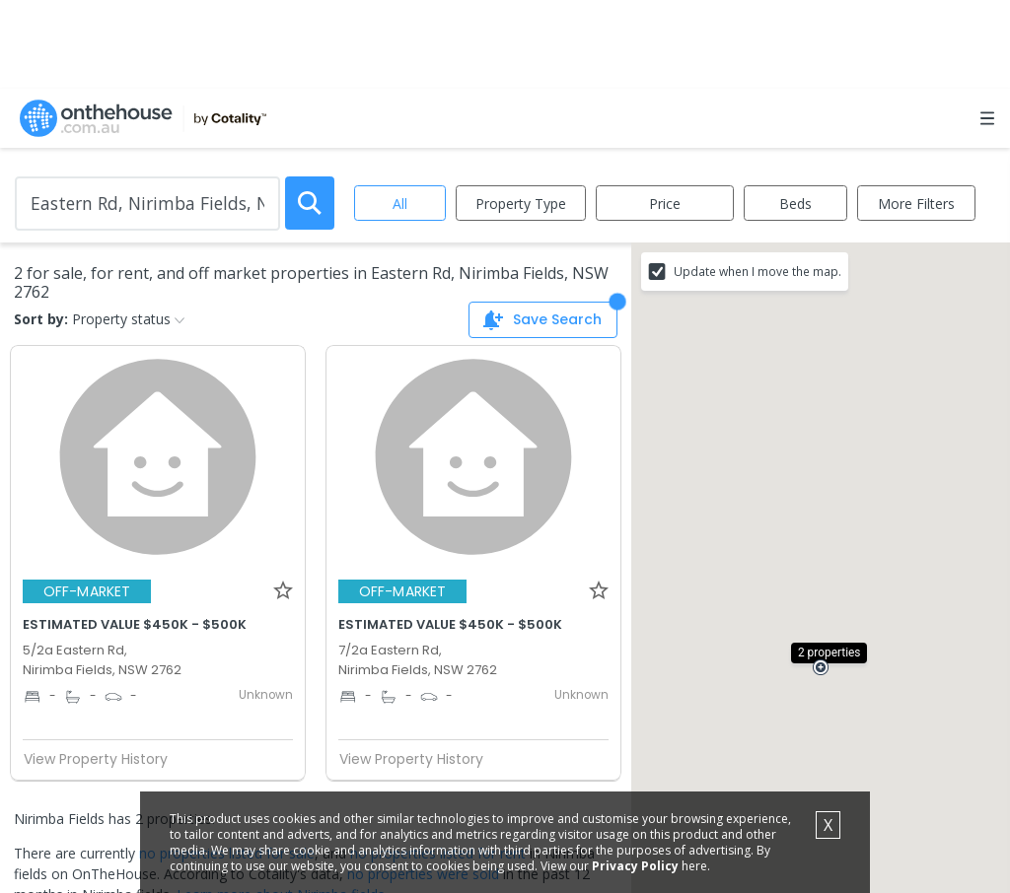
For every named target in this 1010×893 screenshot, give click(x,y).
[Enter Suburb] (147, 203)
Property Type (520, 203)
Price (665, 203)
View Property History (103, 759)
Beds (795, 203)
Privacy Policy (635, 866)
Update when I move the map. (757, 271)
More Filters (916, 203)
